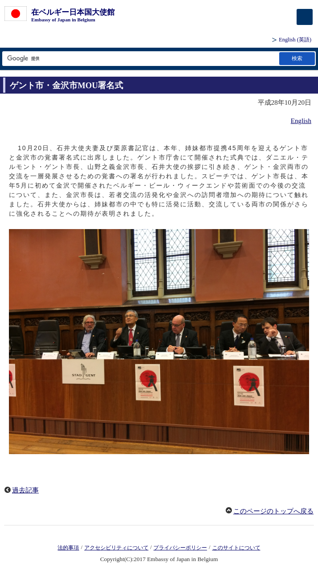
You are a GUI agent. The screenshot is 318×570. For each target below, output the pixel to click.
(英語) (295, 40)
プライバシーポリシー (180, 548)
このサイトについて (236, 548)
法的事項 (68, 548)
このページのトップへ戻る (273, 511)
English (301, 120)
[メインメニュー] (305, 17)
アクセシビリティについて (116, 548)
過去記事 (25, 490)
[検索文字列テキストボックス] (140, 58)
